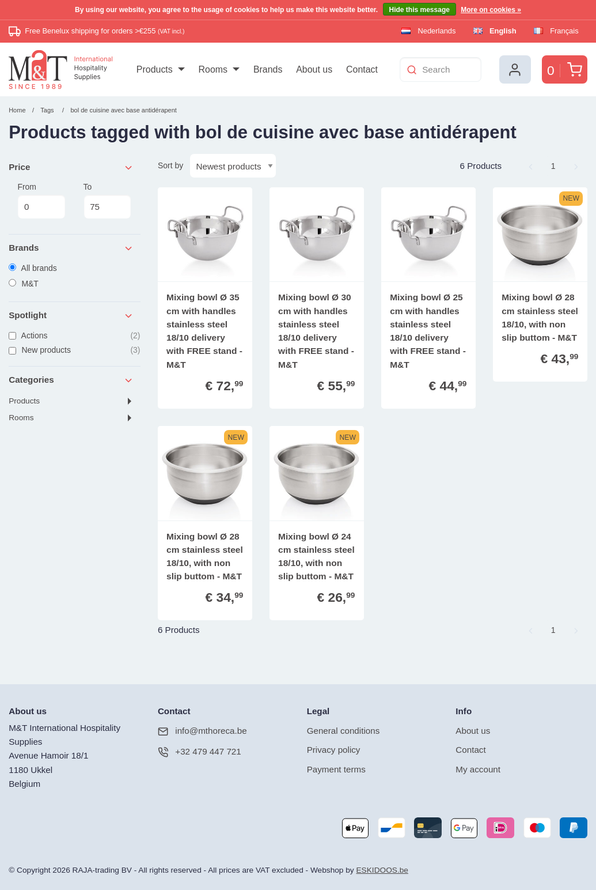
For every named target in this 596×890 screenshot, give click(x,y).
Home (17, 110)
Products (24, 401)
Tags (47, 110)
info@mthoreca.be (202, 731)
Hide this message (419, 10)
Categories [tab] (71, 380)
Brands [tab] (71, 248)
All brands (33, 268)
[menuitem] (160, 69)
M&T (24, 283)
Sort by (170, 165)
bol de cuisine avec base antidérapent (123, 110)
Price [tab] (71, 167)
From (41, 200)
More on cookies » (491, 10)
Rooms (21, 417)
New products (74, 350)
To (107, 200)
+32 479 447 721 (199, 751)
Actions (74, 336)
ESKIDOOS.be (382, 870)
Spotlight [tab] (71, 315)
